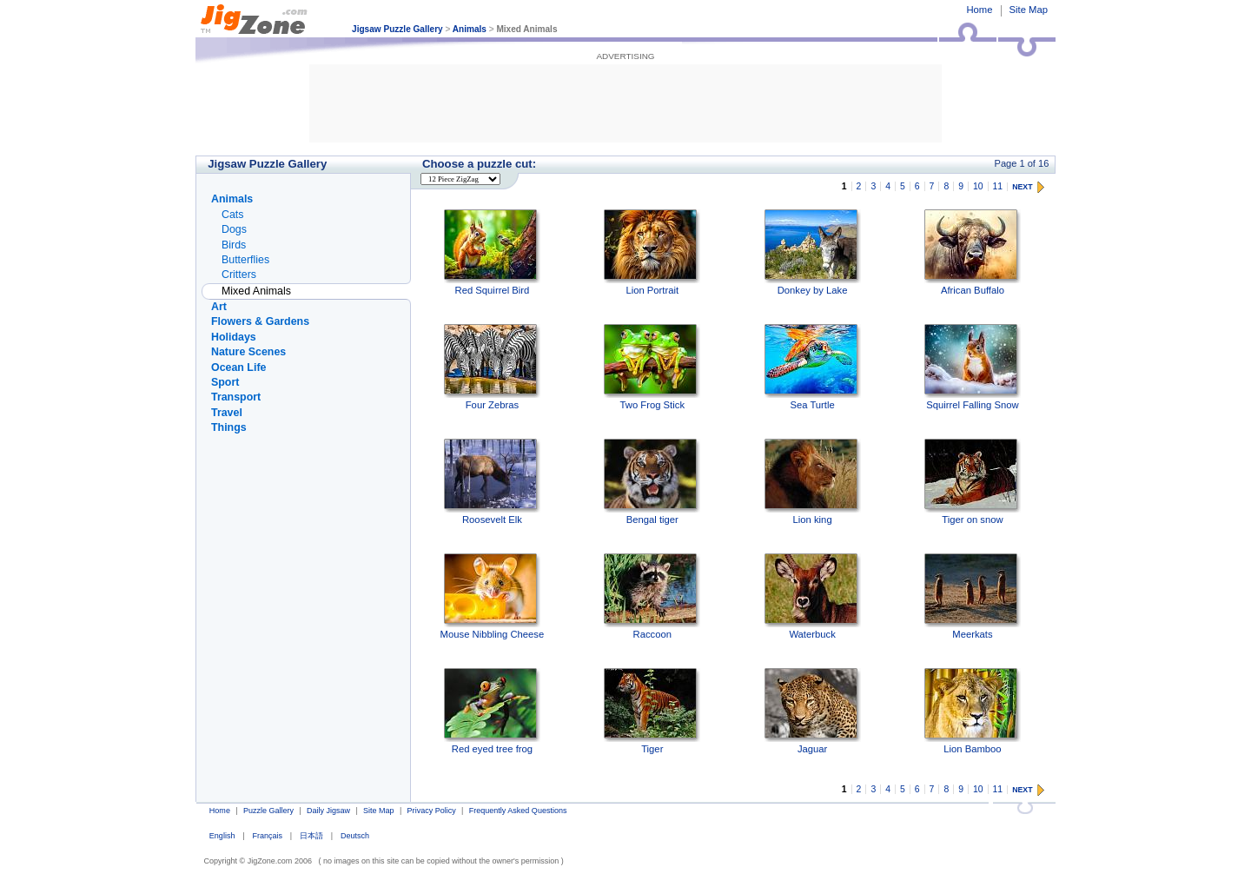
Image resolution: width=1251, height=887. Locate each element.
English (222, 835)
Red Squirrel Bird (492, 252)
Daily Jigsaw (328, 810)
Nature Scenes (248, 352)
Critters (239, 274)
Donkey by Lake (812, 252)
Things (229, 427)
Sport (225, 382)
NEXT (1022, 186)
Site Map (1028, 9)
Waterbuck (812, 596)
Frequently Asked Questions (518, 810)
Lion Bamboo (972, 711)
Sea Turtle (812, 367)
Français (267, 835)
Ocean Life (238, 367)
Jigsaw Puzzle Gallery (397, 29)
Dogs (234, 229)
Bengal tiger (652, 482)
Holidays (233, 337)
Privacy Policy (431, 810)
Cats (233, 215)
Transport (236, 397)
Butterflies (245, 260)
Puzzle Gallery (268, 810)
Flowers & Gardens (260, 321)
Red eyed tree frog (492, 711)
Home (979, 9)
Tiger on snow (972, 482)
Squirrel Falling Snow (972, 367)
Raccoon (652, 596)
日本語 (311, 835)
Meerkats (972, 596)
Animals (469, 29)
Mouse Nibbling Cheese (492, 596)
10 (978, 186)
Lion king (812, 482)
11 (998, 186)
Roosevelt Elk (492, 482)
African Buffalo (972, 252)
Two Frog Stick (652, 367)
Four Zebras (492, 367)
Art (219, 307)
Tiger (652, 711)
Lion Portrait (652, 252)
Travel (226, 413)
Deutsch (355, 835)
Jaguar (812, 711)
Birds (234, 245)
